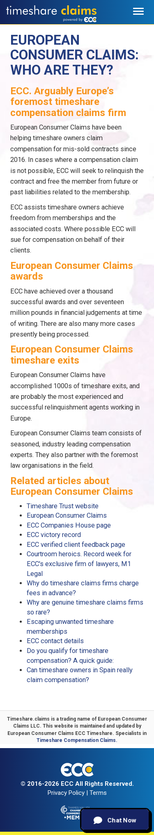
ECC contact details (55, 641)
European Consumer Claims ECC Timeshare (60, 733)
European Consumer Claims (67, 515)
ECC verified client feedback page (76, 544)
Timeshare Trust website (63, 506)
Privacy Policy (66, 792)
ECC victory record (54, 535)
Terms (98, 792)
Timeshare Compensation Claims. (77, 740)
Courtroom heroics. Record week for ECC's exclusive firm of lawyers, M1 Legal (79, 563)
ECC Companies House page (69, 525)
